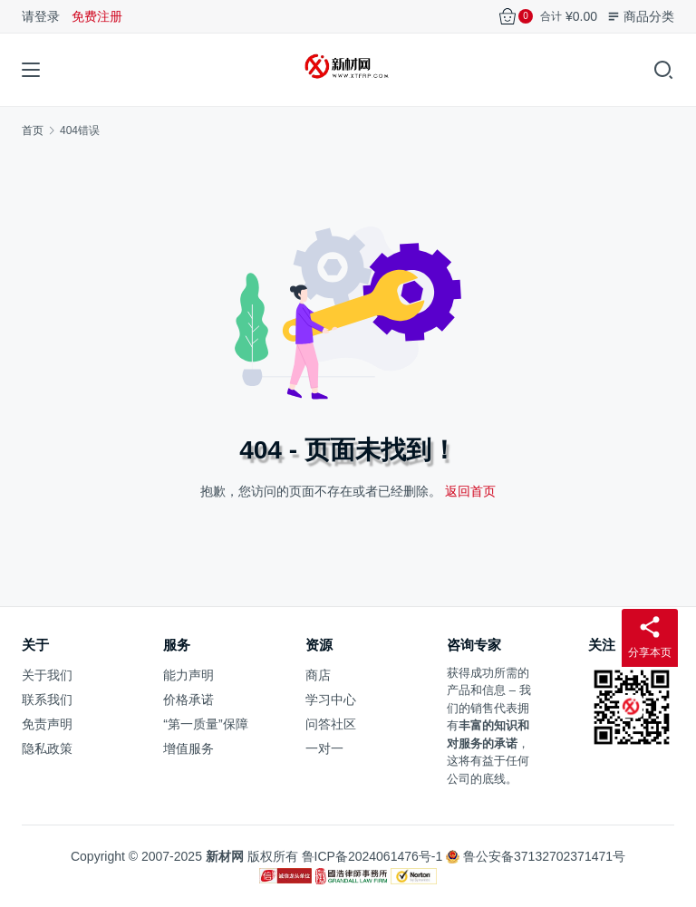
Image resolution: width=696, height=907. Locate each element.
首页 (33, 130)
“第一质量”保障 (205, 724)
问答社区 (330, 724)
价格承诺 (188, 699)
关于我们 (47, 675)
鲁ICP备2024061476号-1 (372, 856)
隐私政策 (47, 748)
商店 (318, 675)
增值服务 (188, 748)
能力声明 (188, 675)
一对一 (324, 748)
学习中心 (330, 699)
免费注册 (97, 16)
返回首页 (470, 491)
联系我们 (47, 699)
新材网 (225, 856)
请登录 (41, 16)
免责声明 (47, 724)
